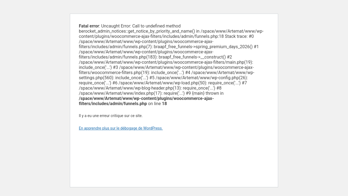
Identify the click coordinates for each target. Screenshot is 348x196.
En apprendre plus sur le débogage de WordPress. (121, 128)
